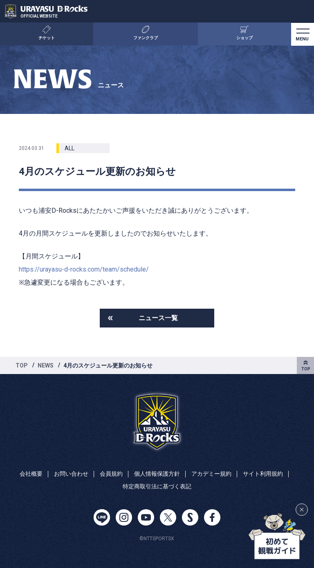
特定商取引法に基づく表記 (157, 486)
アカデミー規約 (211, 473)
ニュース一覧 (158, 318)
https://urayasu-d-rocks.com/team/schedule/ (84, 269)
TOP (22, 365)
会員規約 (111, 473)
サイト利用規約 (263, 473)
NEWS (46, 365)
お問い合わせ (71, 473)
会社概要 (31, 473)
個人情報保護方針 (157, 473)
